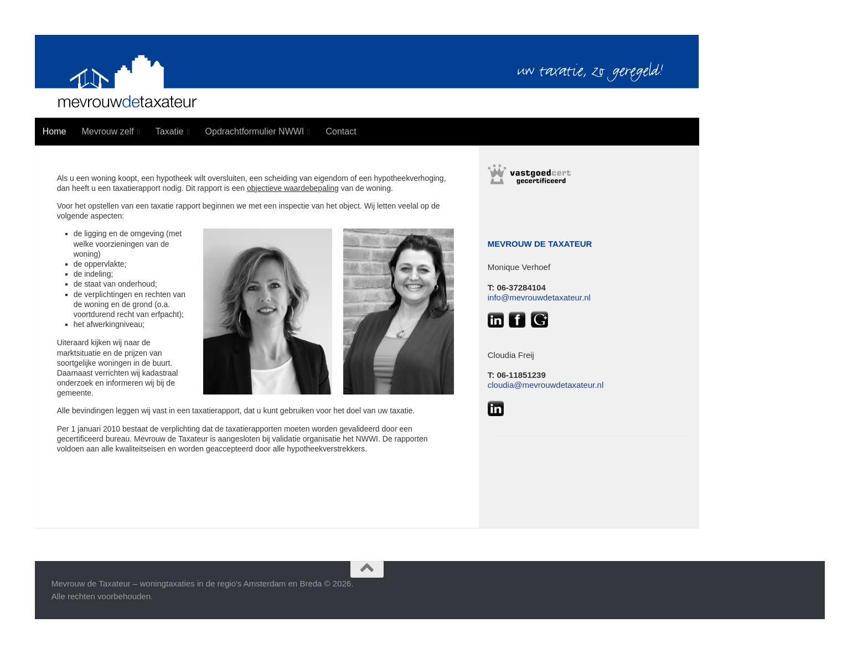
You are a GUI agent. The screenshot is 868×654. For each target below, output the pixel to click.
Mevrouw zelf (107, 131)
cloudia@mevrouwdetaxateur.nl (546, 385)
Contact (341, 131)
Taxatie (170, 131)
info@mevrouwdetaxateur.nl (539, 297)
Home (54, 131)
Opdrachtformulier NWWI (254, 131)
